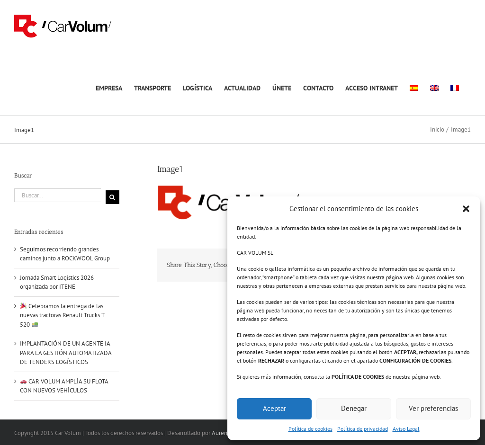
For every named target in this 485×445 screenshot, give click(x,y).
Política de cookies (310, 428)
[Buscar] (112, 197)
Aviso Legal (406, 428)
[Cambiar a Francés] (454, 87)
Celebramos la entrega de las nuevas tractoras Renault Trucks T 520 (62, 315)
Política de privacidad (362, 428)
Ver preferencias (433, 408)
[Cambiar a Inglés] (434, 87)
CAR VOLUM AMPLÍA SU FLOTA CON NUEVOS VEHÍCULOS (64, 386)
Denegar (354, 408)
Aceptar (274, 408)
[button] (466, 209)
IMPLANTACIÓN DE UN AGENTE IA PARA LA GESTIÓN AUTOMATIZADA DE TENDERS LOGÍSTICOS (65, 352)
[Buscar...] (57, 195)
